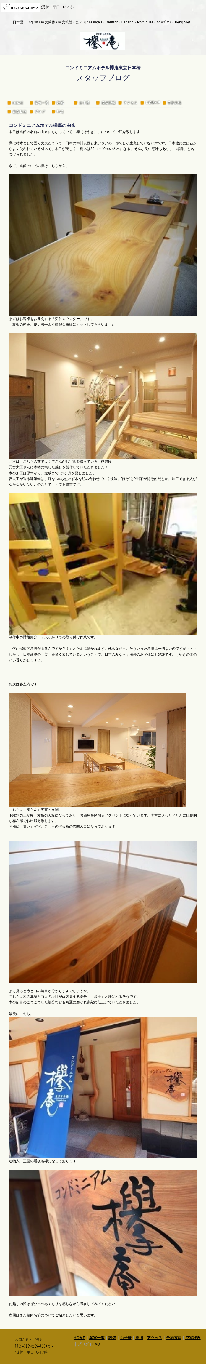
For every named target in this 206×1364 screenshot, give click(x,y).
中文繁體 (65, 22)
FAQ (96, 1344)
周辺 (139, 1338)
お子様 (126, 1338)
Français (96, 22)
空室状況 (193, 1338)
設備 (112, 1338)
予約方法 (173, 1338)
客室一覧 (97, 1338)
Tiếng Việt (182, 22)
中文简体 (48, 22)
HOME (79, 1338)
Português (145, 22)
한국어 (80, 22)
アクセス (154, 1338)
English (32, 22)
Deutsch (112, 22)
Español (127, 22)
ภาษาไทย (163, 22)
